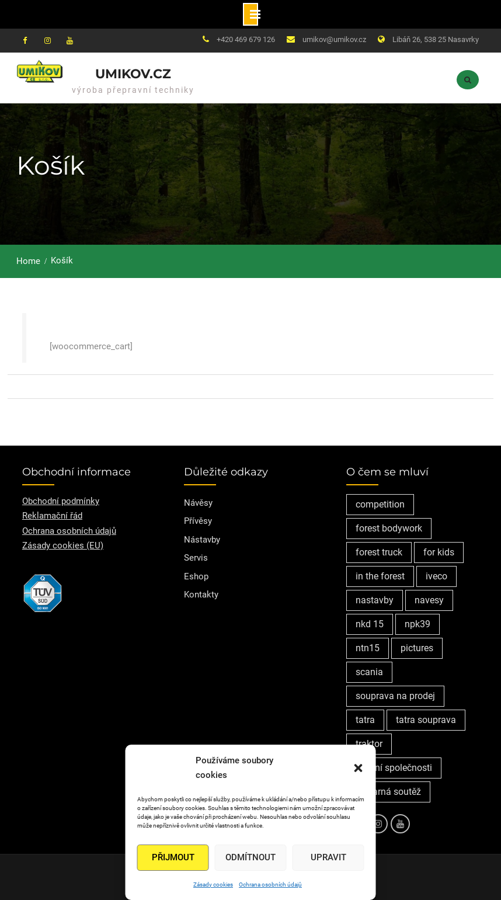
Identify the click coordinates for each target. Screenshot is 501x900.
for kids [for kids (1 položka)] (438, 552)
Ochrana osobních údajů (270, 884)
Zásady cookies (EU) (62, 545)
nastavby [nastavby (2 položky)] (375, 600)
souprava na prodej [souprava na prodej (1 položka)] (395, 695)
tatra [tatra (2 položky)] (365, 719)
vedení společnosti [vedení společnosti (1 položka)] (394, 767)
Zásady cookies (213, 884)
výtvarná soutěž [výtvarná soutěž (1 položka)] (388, 791)
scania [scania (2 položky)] (369, 671)
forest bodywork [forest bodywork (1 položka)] (389, 528)
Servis (196, 557)
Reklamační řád (52, 515)
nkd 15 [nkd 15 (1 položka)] (370, 624)
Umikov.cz (133, 74)
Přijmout (173, 857)
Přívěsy (198, 521)
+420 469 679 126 (246, 39)
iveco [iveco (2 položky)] (436, 576)
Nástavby (202, 539)
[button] (358, 768)
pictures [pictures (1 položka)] (417, 648)
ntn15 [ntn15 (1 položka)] (368, 648)
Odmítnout (250, 857)
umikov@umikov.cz (334, 39)
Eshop (196, 576)
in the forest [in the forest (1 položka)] (380, 576)
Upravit (328, 857)
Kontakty (201, 594)
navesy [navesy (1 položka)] (429, 600)
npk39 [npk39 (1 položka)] (417, 624)
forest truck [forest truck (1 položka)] (379, 552)
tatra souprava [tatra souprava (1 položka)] (426, 719)
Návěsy (198, 503)
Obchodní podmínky (60, 501)
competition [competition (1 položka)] (380, 504)
